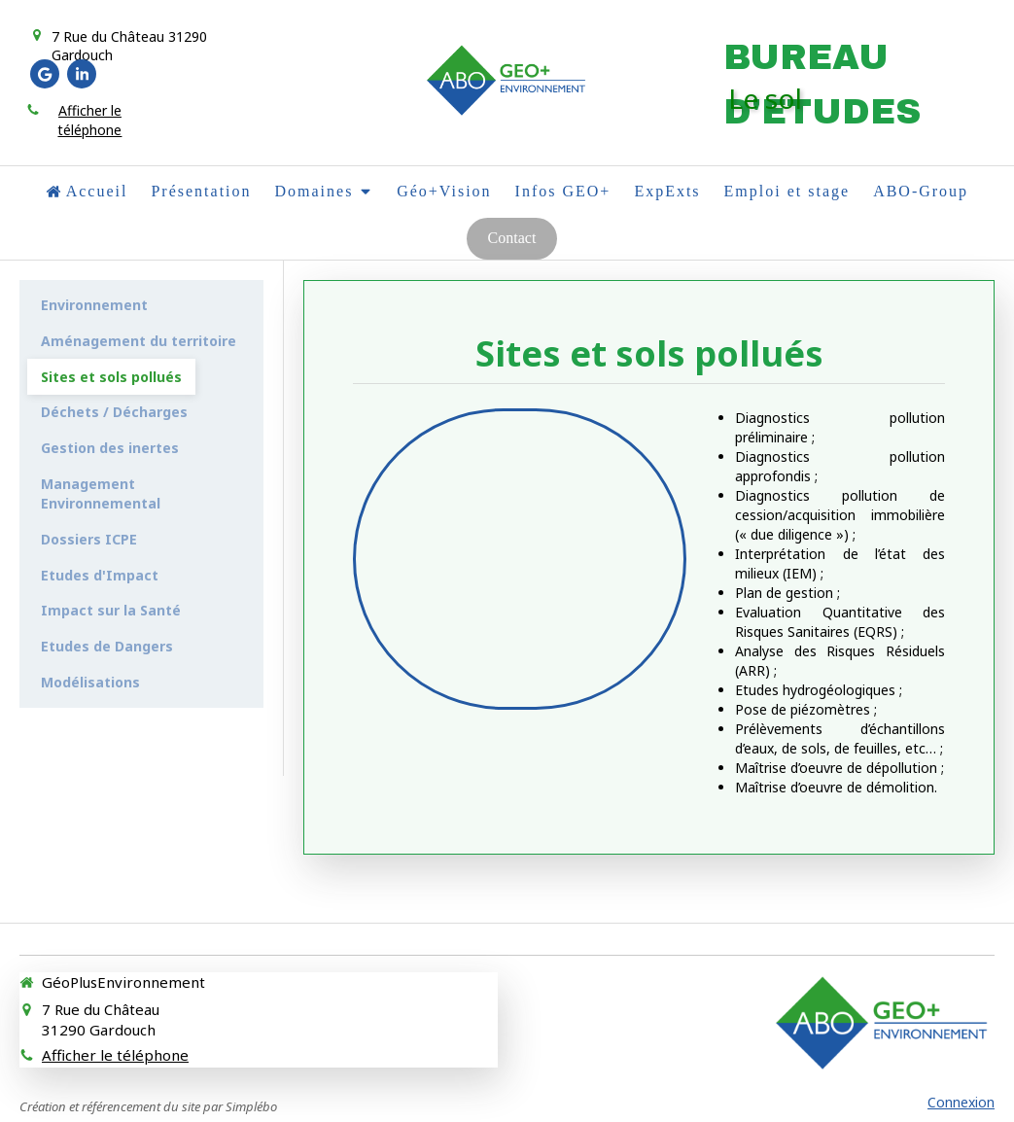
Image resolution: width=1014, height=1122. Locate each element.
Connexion (961, 1102)
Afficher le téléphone (89, 120)
